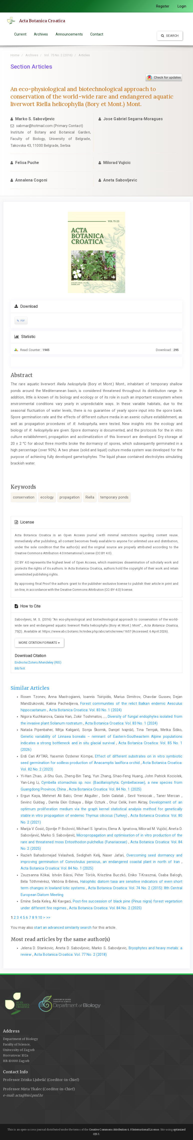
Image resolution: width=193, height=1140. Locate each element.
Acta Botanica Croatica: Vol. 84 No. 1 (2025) (105, 789)
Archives (41, 34)
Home (14, 55)
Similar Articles (30, 688)
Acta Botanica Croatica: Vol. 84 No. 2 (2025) (105, 908)
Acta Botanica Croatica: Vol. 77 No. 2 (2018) (70, 954)
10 (40, 918)
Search (170, 36)
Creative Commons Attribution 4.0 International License (124, 1129)
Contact (96, 34)
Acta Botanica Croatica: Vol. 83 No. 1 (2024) (85, 710)
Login (182, 6)
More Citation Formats (39, 642)
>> (48, 918)
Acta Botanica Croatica (42, 20)
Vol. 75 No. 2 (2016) (58, 55)
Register (163, 6)
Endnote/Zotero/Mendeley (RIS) (38, 662)
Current (20, 34)
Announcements (69, 34)
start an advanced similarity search (63, 928)
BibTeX (20, 668)
